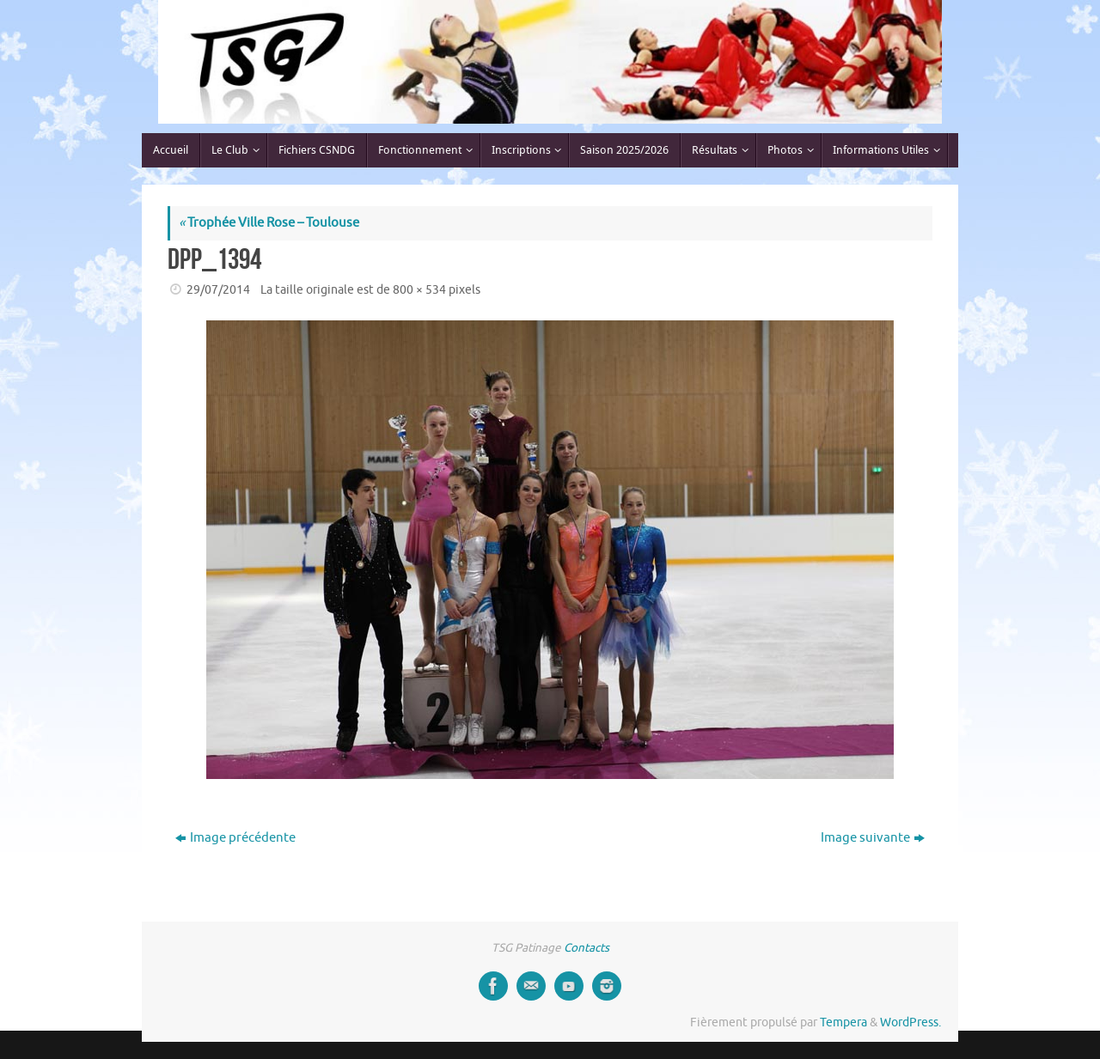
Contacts (586, 947)
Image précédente (235, 838)
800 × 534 (419, 290)
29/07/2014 (218, 290)
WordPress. (910, 1022)
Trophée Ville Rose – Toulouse (269, 223)
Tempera (843, 1022)
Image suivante (873, 838)
